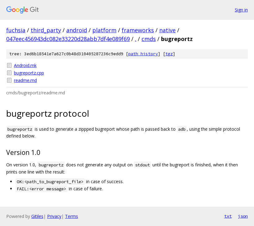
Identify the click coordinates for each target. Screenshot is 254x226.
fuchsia (15, 30)
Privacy (54, 216)
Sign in (241, 10)
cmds (149, 39)
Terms (71, 216)
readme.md (25, 80)
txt (228, 216)
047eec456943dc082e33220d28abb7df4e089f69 (68, 39)
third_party (46, 30)
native (167, 30)
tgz (169, 53)
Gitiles (37, 216)
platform (104, 30)
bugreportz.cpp (29, 73)
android (76, 30)
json (243, 216)
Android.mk (25, 65)
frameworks (138, 30)
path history (143, 53)
